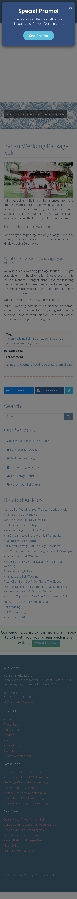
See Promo (38, 35)
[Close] (70, 8)
